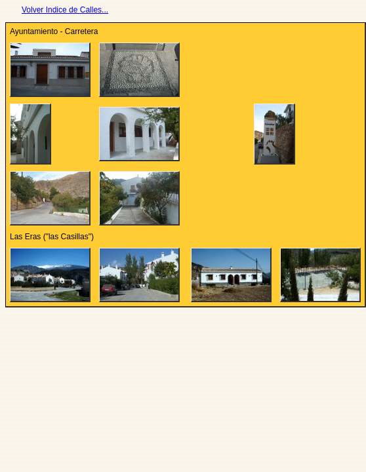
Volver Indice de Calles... (65, 9)
